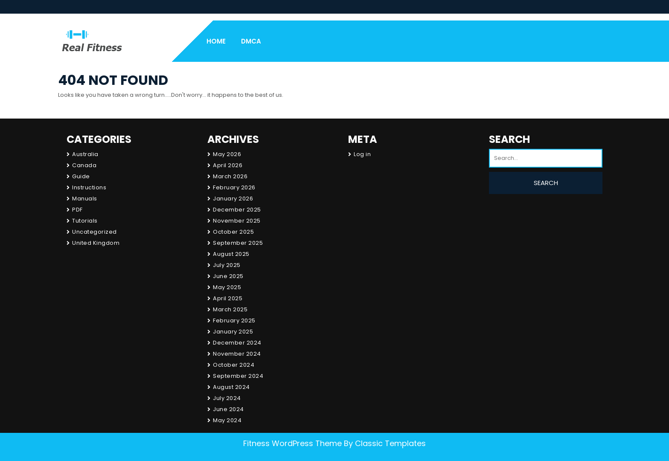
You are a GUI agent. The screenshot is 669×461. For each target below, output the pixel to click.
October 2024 (233, 365)
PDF (77, 210)
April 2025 (227, 298)
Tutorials (85, 221)
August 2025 (231, 254)
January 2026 (233, 198)
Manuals (84, 198)
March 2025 (230, 309)
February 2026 (234, 187)
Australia (85, 154)
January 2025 (233, 332)
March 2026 (230, 176)
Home (216, 41)
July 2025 (227, 265)
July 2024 (227, 398)
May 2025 (227, 287)
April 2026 (227, 165)
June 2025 (228, 276)
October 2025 (233, 232)
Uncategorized (94, 232)
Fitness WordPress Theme (292, 443)
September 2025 (238, 243)
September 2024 (238, 376)
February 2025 (234, 320)
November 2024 (237, 354)
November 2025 (237, 221)
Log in (362, 154)
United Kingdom (95, 243)
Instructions (89, 187)
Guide (81, 176)
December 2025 (237, 210)
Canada (84, 165)
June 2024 (228, 409)
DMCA (251, 41)
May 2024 (227, 420)
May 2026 (227, 154)
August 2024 (231, 387)
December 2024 (237, 343)
